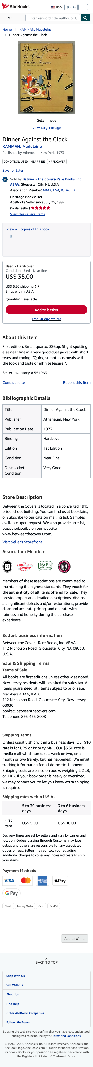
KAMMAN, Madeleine (35, 29)
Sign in (71, 7)
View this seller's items (27, 214)
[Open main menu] (10, 17)
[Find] (85, 17)
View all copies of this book (28, 229)
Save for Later (12, 170)
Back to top (47, 962)
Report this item (77, 382)
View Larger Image (46, 128)
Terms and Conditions (66, 1036)
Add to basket (46, 309)
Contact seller (14, 382)
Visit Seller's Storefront (22, 541)
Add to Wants (74, 938)
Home (7, 29)
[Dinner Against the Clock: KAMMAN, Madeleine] (46, 77)
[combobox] (52, 17)
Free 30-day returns (46, 319)
